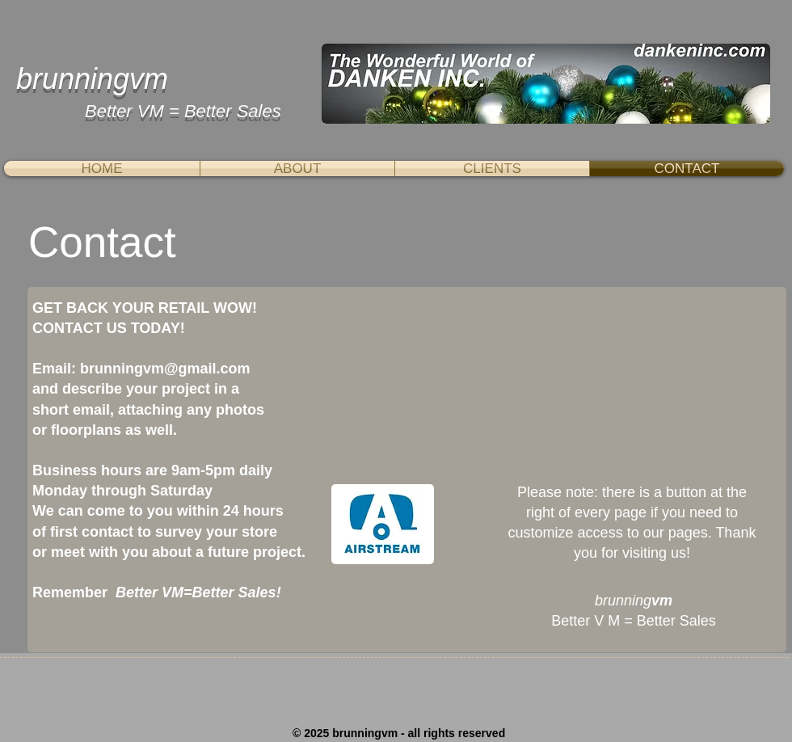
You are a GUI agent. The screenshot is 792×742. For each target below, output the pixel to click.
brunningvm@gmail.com (165, 368)
